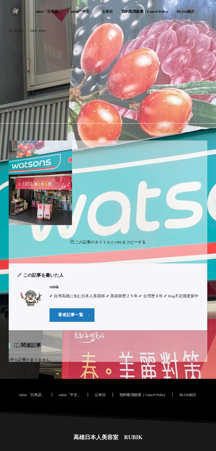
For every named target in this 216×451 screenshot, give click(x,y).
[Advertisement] (108, 76)
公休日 (107, 11)
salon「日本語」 (48, 11)
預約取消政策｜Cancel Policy (145, 11)
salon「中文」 (81, 11)
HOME (18, 31)
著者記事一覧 (70, 315)
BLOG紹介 (186, 11)
